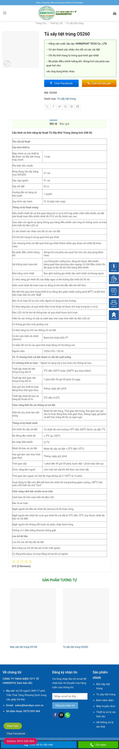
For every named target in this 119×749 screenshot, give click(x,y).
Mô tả (53, 123)
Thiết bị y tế (56, 23)
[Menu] (5, 13)
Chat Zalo (13, 726)
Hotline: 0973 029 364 (20, 741)
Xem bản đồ (24, 683)
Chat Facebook (16, 733)
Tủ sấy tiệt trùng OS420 (75, 647)
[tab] (53, 124)
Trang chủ (40, 23)
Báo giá (64, 123)
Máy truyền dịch (105, 706)
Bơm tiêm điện (105, 700)
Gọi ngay (98, 745)
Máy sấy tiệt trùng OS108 (23, 647)
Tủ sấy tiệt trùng (75, 23)
